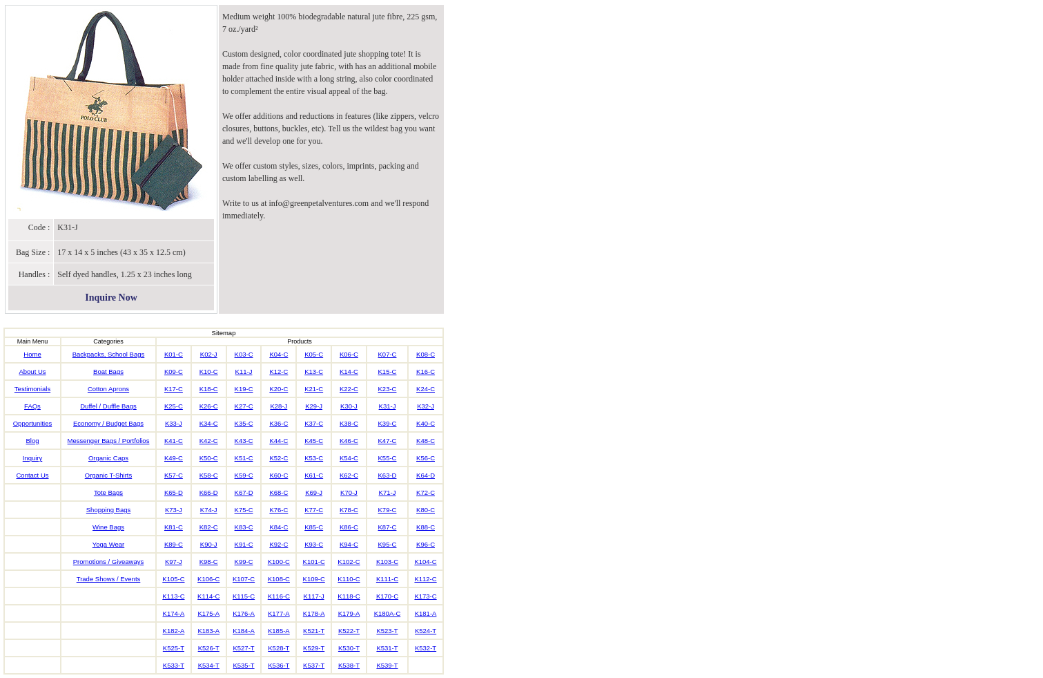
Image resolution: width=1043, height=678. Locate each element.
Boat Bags (108, 371)
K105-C (173, 579)
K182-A (174, 630)
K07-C (387, 354)
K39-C (387, 423)
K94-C (349, 544)
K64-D (425, 475)
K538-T (349, 665)
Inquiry (33, 458)
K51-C (244, 458)
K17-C (173, 389)
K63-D (387, 475)
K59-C (244, 475)
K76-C (278, 510)
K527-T (243, 648)
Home (32, 354)
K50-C (208, 458)
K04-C (278, 354)
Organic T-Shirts (108, 475)
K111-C (387, 579)
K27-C (244, 406)
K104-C (425, 561)
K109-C (314, 579)
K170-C (387, 596)
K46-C (349, 440)
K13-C (313, 371)
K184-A (244, 630)
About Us (32, 371)
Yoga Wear (108, 544)
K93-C (313, 544)
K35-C (244, 423)
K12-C (278, 371)
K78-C (349, 510)
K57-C (173, 475)
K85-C (313, 527)
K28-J (278, 406)
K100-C (279, 561)
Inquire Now (111, 297)
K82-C (208, 527)
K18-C (208, 389)
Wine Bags (108, 527)
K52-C (278, 458)
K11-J (244, 371)
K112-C (425, 579)
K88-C (425, 527)
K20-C (278, 389)
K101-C (314, 561)
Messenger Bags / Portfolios (109, 440)
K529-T (313, 648)
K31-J (387, 406)
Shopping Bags (108, 510)
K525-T (173, 648)
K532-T (425, 648)
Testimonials (32, 389)
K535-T (243, 665)
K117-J (314, 596)
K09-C (173, 371)
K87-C (387, 527)
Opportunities (32, 423)
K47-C (387, 440)
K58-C (208, 475)
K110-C (349, 579)
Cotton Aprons (108, 389)
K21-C (313, 389)
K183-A (208, 630)
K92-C (278, 544)
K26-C (208, 406)
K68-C (278, 492)
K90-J (208, 544)
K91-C (244, 544)
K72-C (425, 492)
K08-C (425, 354)
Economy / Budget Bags (108, 423)
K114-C (208, 596)
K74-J (208, 510)
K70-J (349, 492)
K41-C (173, 440)
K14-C (349, 371)
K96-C (425, 544)
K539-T (387, 665)
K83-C (244, 527)
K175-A (208, 613)
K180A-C (387, 613)
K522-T (349, 630)
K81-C (173, 527)
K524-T (425, 630)
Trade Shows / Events (109, 579)
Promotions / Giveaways (108, 561)
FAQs (32, 406)
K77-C (313, 510)
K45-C (313, 440)
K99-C (244, 561)
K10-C (208, 371)
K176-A (244, 613)
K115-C (244, 596)
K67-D (244, 492)
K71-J (387, 492)
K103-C (387, 561)
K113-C (173, 596)
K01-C (173, 354)
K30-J (349, 406)
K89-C (173, 544)
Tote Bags (108, 492)
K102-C (349, 561)
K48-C (425, 440)
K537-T (313, 665)
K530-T (349, 648)
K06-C (349, 354)
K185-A (279, 630)
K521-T (313, 630)
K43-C (244, 440)
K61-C (313, 475)
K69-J (313, 492)
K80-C (425, 510)
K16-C (425, 371)
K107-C (244, 579)
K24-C (425, 389)
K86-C (349, 527)
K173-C (425, 596)
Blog (32, 440)
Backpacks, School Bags (108, 354)
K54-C (349, 458)
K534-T (209, 665)
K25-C (173, 406)
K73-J (173, 510)
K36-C (278, 423)
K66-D (208, 492)
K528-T (278, 648)
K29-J (313, 406)
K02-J (208, 354)
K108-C (279, 579)
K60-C (278, 475)
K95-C (387, 544)
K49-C (173, 458)
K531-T (387, 648)
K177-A (279, 613)
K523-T (387, 630)
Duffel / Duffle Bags (108, 406)
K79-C (387, 510)
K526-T (209, 648)
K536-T (278, 665)
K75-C (244, 510)
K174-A (174, 613)
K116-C (279, 596)
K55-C (387, 458)
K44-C (278, 440)
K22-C (349, 389)
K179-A (349, 613)
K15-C (387, 371)
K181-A (426, 613)
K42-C (208, 440)
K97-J (173, 561)
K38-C (349, 423)
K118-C (349, 596)
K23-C (387, 389)
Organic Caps (108, 458)
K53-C (313, 458)
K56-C (425, 458)
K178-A (314, 613)
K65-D (173, 492)
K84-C (278, 527)
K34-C (208, 423)
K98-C (208, 561)
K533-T (173, 665)
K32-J (425, 406)
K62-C (349, 475)
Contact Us (33, 475)
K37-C (313, 423)
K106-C (208, 579)
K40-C (425, 423)
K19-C (244, 389)
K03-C (244, 354)
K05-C (313, 354)
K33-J (173, 423)
